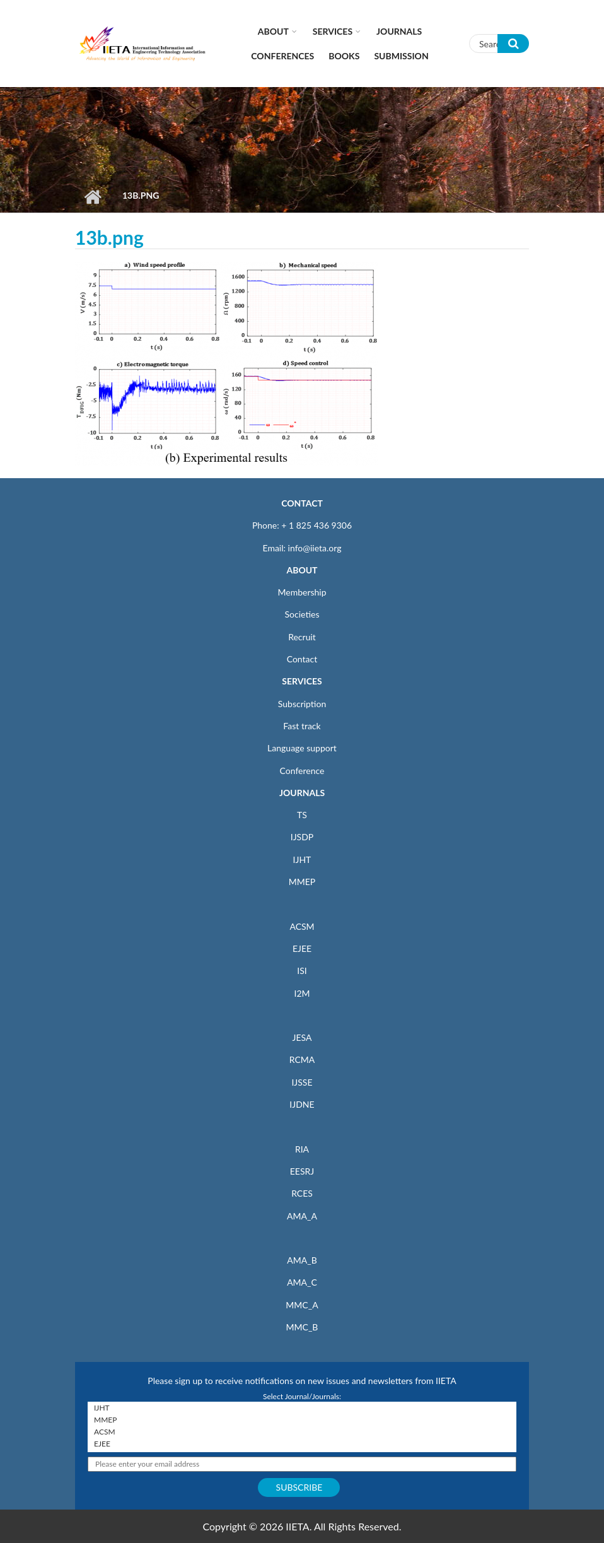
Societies (302, 614)
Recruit (302, 636)
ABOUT (301, 570)
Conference (302, 770)
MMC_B (302, 1327)
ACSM (301, 926)
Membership (301, 592)
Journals (399, 31)
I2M (302, 993)
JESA (302, 1037)
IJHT (302, 859)
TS (302, 814)
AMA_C (302, 1282)
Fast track (301, 725)
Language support (302, 747)
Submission (401, 55)
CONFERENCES (282, 55)
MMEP (302, 881)
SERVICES (302, 681)
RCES (302, 1193)
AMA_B (302, 1260)
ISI (301, 970)
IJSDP (302, 836)
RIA (302, 1149)
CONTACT (302, 503)
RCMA (302, 1059)
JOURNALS (302, 792)
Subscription (302, 703)
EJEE (302, 948)
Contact (302, 659)
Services (332, 31)
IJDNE (301, 1104)
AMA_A (302, 1216)
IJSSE (301, 1082)
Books (343, 55)
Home (92, 197)
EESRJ (302, 1171)
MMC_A (302, 1305)
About (273, 31)
